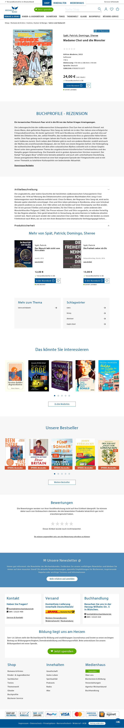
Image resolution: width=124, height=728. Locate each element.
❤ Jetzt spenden (43, 9)
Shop (47, 3)
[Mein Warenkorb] (117, 9)
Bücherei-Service (111, 16)
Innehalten (60, 3)
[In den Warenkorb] (74, 85)
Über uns (89, 675)
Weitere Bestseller (62, 482)
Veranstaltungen (93, 683)
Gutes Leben (52, 675)
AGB (84, 723)
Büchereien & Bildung (95, 679)
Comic (69, 308)
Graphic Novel (71, 324)
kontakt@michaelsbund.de (21, 609)
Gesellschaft (52, 671)
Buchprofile (94, 16)
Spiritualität (52, 679)
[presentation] (15, 249)
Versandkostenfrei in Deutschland (20, 2)
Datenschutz (36, 723)
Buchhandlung (92, 691)
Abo (48, 691)
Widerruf (77, 723)
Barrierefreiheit (64, 723)
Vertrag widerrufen (97, 723)
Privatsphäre (49, 723)
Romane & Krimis (12, 16)
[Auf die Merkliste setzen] (88, 85)
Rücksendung (67, 621)
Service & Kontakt (111, 2)
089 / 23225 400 (16, 612)
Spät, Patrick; (71, 35)
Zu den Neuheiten (62, 404)
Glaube (83, 16)
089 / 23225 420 (94, 617)
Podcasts (50, 683)
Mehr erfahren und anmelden (62, 578)
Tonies (62, 16)
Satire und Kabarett (24, 308)
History (69, 313)
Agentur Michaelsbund (95, 687)
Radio (49, 687)
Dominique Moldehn (24, 165)
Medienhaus (77, 3)
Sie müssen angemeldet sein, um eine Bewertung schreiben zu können (62, 536)
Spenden (92, 671)
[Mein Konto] (106, 9)
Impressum (23, 723)
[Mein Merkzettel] (111, 9)
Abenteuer (70, 319)
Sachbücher (51, 16)
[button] (54, 395)
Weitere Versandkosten (56, 618)
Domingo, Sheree (88, 35)
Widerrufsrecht (52, 621)
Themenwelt (72, 16)
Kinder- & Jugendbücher (33, 16)
